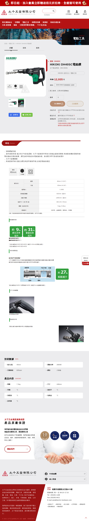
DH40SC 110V (65, 85)
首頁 (5, 43)
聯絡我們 (10, 449)
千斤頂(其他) (42, 25)
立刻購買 (76, 104)
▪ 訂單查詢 (74, 499)
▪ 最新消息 (58, 499)
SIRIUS (4, 516)
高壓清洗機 (36, 22)
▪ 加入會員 (66, 499)
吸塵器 (45, 22)
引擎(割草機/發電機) (27, 25)
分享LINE (28, 115)
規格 (24, 48)
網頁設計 (10, 516)
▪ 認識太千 (50, 499)
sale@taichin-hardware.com (62, 495)
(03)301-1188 (55, 490)
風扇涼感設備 (55, 22)
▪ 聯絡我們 (59, 501)
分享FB (15, 115)
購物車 (85, 12)
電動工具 (25, 22)
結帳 (86, 263)
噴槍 (15, 25)
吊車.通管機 (6, 25)
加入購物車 (58, 104)
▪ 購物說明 (82, 499)
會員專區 (77, 14)
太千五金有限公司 (18, 12)
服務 (37, 48)
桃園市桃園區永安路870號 (62, 484)
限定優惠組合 (7, 22)
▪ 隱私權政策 (51, 501)
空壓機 (17, 22)
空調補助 (47, 15)
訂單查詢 (68, 14)
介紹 (11, 48)
